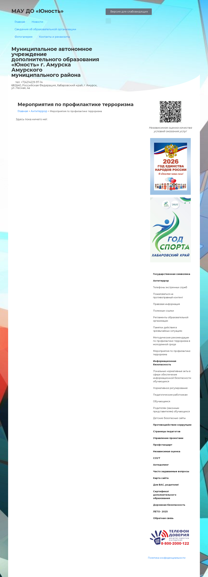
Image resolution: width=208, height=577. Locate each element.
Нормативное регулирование (170, 388)
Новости (37, 21)
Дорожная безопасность (169, 504)
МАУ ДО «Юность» (37, 11)
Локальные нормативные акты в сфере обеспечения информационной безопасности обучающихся (172, 376)
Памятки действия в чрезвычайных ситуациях (167, 329)
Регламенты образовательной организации (170, 319)
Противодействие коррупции (172, 424)
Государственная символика (171, 274)
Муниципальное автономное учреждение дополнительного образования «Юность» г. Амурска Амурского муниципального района (55, 62)
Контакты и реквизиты (54, 36)
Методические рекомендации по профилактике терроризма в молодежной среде (171, 341)
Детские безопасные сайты (169, 418)
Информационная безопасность (164, 363)
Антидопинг (161, 464)
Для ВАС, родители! (166, 484)
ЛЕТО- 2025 (160, 511)
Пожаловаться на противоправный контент (168, 296)
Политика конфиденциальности (166, 557)
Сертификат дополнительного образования (164, 495)
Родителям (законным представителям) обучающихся (171, 410)
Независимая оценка (166, 451)
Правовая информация (166, 304)
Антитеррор (161, 280)
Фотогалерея (23, 36)
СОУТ (156, 458)
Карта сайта (161, 478)
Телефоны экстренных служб (170, 287)
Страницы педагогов (166, 431)
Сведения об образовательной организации (45, 29)
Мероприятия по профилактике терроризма (171, 353)
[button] (108, 21)
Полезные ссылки (163, 310)
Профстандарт (162, 444)
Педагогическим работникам (170, 394)
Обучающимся (161, 401)
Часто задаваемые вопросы (171, 471)
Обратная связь (163, 518)
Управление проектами (168, 438)
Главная (20, 21)
